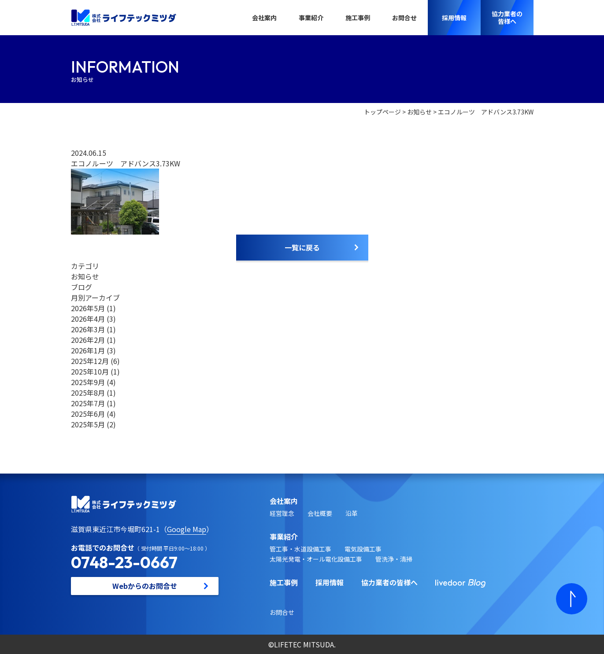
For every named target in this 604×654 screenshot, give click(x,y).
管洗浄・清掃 (393, 559)
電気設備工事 (363, 548)
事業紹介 (311, 17)
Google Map (186, 529)
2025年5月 (88, 424)
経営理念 (282, 513)
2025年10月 (90, 371)
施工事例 (357, 17)
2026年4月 (88, 318)
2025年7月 (88, 403)
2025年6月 (88, 413)
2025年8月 (88, 392)
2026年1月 (88, 350)
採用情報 (329, 582)
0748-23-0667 (124, 562)
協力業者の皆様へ (389, 582)
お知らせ (419, 111)
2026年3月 (88, 329)
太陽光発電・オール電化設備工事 (316, 559)
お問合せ (404, 17)
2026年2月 (88, 339)
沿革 (351, 513)
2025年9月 (88, 382)
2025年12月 (90, 361)
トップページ (382, 111)
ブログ (81, 287)
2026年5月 (88, 308)
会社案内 (264, 17)
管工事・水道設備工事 (300, 548)
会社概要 (320, 513)
